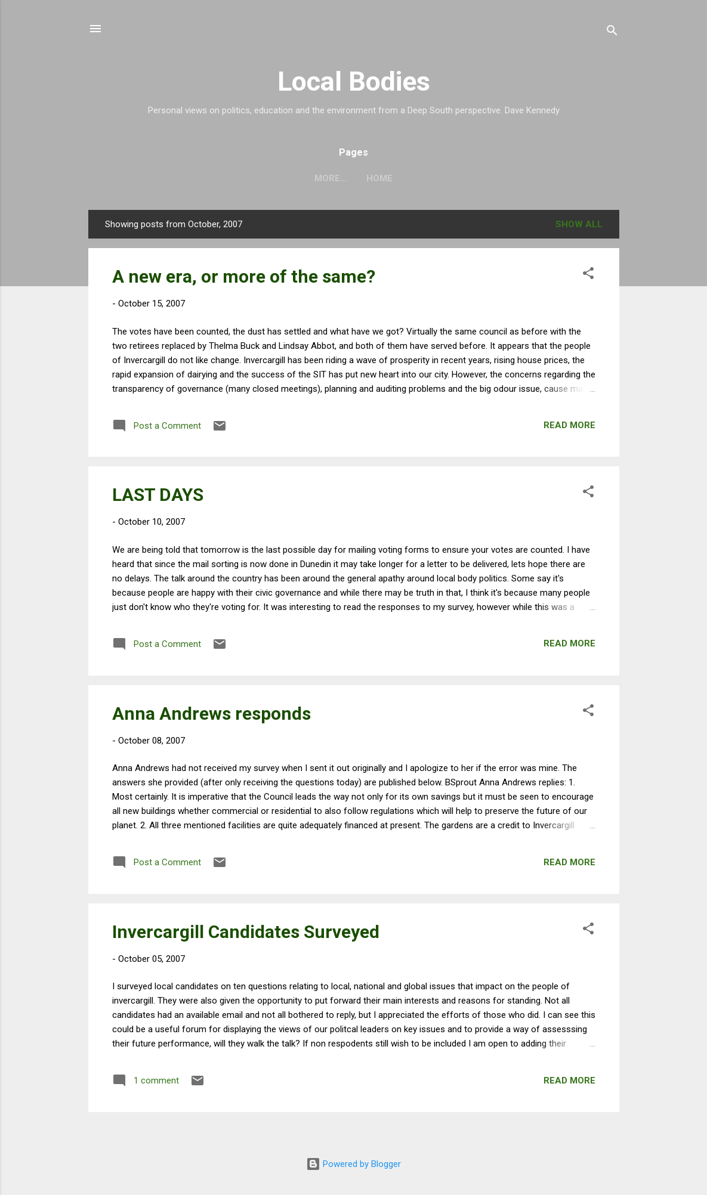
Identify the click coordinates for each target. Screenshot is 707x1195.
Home (354, 178)
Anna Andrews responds (211, 713)
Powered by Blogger (353, 1164)
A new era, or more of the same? (243, 276)
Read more (569, 425)
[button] (588, 275)
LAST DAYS (157, 494)
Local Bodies (353, 81)
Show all (579, 224)
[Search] (612, 32)
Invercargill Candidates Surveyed (245, 931)
